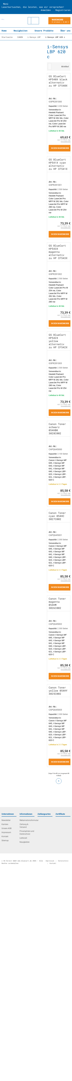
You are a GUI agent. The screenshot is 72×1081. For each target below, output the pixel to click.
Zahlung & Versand (24, 825)
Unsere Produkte (44, 30)
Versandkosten (65, 141)
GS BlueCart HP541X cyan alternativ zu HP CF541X (58, 164)
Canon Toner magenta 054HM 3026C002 (57, 603)
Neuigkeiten (20, 30)
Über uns (65, 30)
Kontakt (5, 836)
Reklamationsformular (27, 820)
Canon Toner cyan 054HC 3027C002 (57, 516)
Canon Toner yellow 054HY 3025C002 (58, 690)
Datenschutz (63, 861)
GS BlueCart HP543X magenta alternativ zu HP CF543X (58, 252)
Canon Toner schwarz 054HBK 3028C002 (57, 428)
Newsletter (6, 820)
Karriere (5, 824)
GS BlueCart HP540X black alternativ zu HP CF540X (58, 81)
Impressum (6, 832)
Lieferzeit (23, 838)
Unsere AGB (6, 828)
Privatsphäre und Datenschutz (27, 832)
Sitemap (5, 840)
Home (4, 30)
